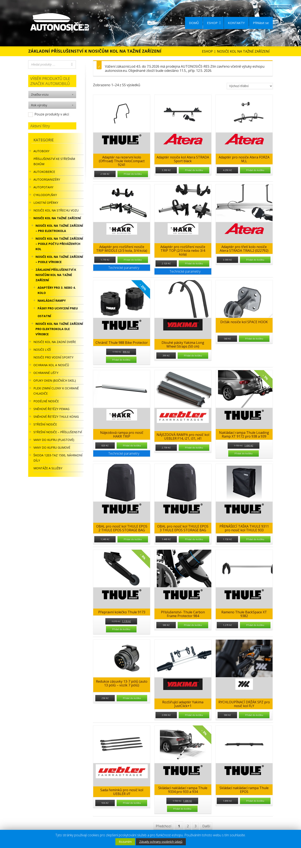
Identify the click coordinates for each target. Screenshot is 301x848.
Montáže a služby (47, 468)
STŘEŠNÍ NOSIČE (45, 424)
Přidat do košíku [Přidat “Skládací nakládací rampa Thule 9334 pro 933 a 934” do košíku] (182, 808)
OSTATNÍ (44, 316)
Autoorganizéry (46, 179)
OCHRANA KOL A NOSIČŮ (51, 365)
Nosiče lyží (42, 350)
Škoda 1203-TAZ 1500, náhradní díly (57, 457)
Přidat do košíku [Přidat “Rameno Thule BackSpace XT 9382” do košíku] (255, 625)
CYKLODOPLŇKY (45, 195)
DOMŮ (194, 23)
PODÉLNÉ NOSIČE (46, 401)
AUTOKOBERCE (44, 172)
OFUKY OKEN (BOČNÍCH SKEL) (54, 380)
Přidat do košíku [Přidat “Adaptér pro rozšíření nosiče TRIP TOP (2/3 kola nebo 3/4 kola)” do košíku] (194, 263)
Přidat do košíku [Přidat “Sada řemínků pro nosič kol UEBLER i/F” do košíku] (132, 802)
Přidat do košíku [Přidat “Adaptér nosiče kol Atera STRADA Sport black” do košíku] (194, 170)
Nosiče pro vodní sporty (53, 357)
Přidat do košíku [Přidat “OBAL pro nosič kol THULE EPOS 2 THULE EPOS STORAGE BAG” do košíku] (133, 539)
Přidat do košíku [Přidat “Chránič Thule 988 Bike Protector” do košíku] (121, 359)
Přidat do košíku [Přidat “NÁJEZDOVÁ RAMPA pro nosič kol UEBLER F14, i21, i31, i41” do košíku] (194, 447)
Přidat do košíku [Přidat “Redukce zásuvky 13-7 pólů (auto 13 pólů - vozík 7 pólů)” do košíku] (132, 698)
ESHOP (214, 23)
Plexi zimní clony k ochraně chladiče (56, 390)
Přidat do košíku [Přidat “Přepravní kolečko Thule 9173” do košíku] (121, 629)
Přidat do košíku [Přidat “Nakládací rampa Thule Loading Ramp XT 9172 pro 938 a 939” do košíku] (244, 453)
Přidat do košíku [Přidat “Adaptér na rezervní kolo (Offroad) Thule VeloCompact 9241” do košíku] (133, 173)
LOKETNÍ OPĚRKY (45, 203)
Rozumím (125, 842)
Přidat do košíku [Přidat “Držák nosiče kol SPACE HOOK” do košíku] (254, 338)
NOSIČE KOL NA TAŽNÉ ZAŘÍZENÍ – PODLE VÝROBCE (59, 259)
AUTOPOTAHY (43, 187)
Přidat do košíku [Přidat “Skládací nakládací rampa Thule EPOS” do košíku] (255, 800)
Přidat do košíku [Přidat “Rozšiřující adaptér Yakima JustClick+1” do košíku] (194, 714)
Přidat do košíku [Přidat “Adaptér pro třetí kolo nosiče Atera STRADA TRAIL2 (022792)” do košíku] (255, 259)
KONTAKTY (236, 23)
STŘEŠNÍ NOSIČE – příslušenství (57, 432)
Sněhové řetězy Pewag (51, 409)
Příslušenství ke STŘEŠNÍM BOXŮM (54, 161)
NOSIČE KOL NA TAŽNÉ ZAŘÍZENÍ (57, 218)
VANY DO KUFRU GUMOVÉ (51, 447)
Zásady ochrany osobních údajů (160, 842)
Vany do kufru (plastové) (53, 440)
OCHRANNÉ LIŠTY (45, 373)
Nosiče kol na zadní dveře (54, 342)
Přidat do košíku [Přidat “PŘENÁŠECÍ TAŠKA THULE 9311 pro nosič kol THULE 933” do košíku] (255, 539)
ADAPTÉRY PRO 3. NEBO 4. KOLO (57, 290)
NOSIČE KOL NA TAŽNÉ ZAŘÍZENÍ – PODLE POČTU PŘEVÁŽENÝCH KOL (59, 244)
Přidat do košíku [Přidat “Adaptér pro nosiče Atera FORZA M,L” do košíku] (255, 170)
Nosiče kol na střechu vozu (56, 210)
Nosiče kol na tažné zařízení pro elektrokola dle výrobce (59, 329)
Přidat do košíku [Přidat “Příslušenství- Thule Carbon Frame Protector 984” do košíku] (193, 625)
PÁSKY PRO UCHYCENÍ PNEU (58, 308)
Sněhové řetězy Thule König (56, 417)
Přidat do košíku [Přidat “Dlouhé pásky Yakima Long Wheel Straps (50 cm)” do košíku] (193, 355)
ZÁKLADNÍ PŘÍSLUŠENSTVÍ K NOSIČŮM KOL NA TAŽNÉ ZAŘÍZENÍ (56, 275)
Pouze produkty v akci (51, 114)
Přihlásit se (261, 23)
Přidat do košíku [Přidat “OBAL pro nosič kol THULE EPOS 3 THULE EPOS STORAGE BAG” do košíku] (194, 539)
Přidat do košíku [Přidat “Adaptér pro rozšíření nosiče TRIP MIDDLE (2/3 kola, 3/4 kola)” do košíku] (133, 259)
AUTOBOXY (41, 151)
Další (206, 826)
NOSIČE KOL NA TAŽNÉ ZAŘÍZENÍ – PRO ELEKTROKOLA (59, 228)
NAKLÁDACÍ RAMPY (52, 300)
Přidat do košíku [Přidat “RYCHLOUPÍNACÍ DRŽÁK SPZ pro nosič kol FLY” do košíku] (254, 714)
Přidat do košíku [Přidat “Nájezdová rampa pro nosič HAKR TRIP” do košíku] (132, 445)
